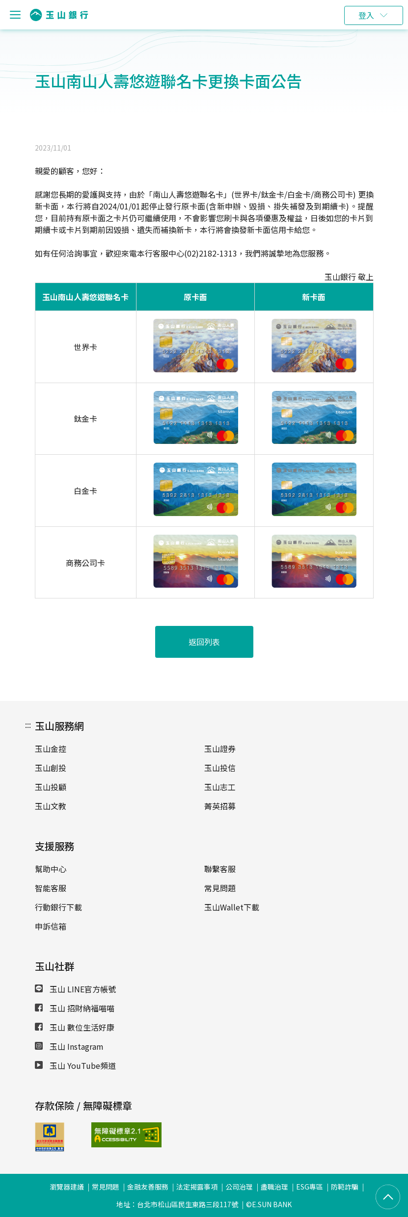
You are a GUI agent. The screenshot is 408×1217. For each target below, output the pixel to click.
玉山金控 (50, 748)
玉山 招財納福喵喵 (74, 1008)
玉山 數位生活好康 (74, 1027)
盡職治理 (274, 1186)
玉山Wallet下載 (231, 907)
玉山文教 (50, 806)
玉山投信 (220, 768)
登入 (366, 15)
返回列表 (204, 641)
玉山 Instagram (69, 1046)
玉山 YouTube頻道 (75, 1065)
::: (28, 724)
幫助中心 (50, 869)
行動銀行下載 (58, 907)
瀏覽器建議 (67, 1186)
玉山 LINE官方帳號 (75, 989)
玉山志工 (220, 787)
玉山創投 (50, 768)
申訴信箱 (50, 926)
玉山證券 (220, 748)
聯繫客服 (220, 869)
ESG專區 (309, 1186)
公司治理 (239, 1186)
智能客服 (50, 888)
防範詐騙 (344, 1186)
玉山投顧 (50, 787)
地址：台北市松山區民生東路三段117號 (177, 1204)
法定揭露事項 (197, 1186)
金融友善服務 (147, 1186)
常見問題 (220, 888)
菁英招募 (220, 806)
